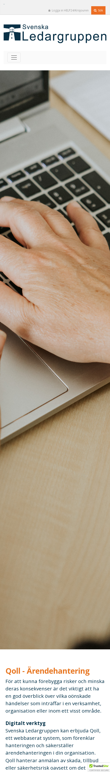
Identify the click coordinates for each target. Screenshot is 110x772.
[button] (99, 767)
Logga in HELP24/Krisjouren (68, 10)
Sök (98, 10)
